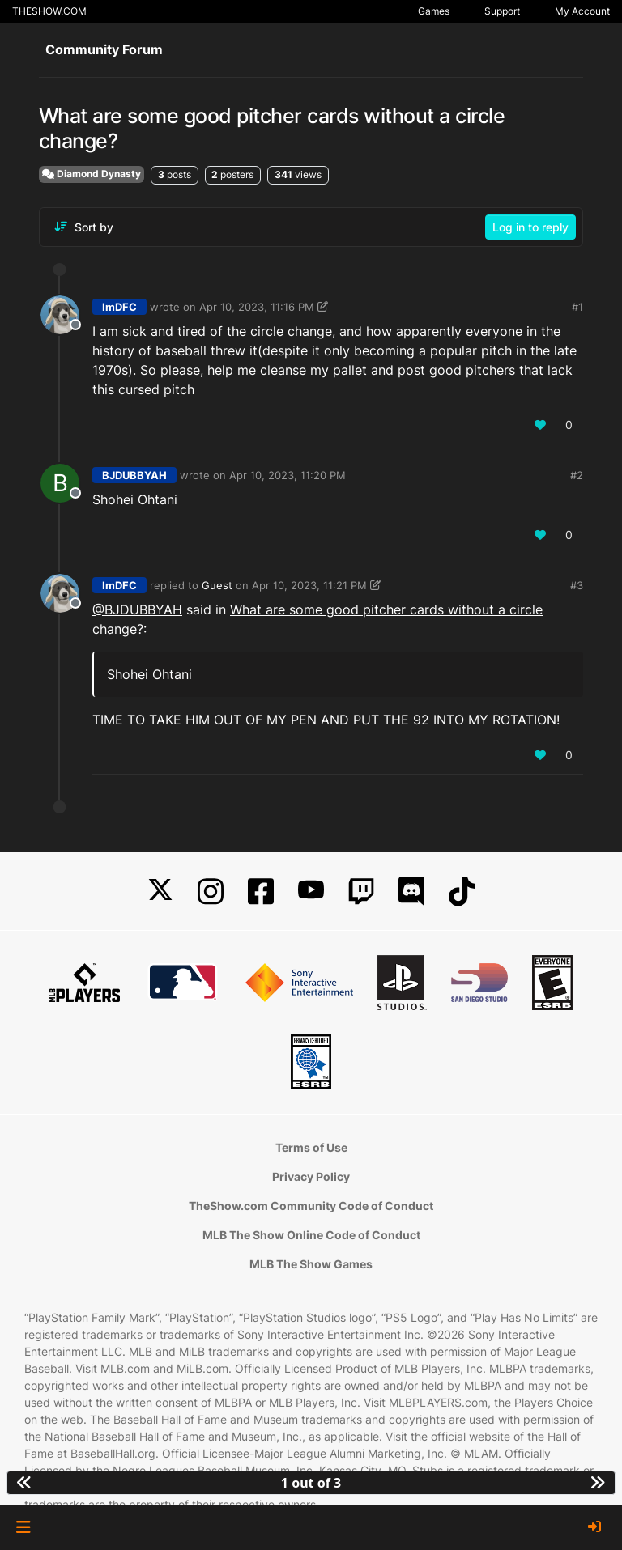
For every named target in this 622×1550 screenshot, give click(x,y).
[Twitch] (361, 892)
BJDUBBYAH (134, 475)
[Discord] (411, 892)
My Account (582, 11)
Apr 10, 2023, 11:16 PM (256, 306)
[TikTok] (462, 892)
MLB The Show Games (311, 1264)
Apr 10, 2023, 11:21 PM (309, 585)
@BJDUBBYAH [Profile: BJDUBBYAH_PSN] (137, 609)
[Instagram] (211, 892)
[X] (160, 892)
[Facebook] (261, 892)
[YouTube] (311, 892)
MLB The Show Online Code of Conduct (311, 1235)
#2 (576, 475)
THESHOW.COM (49, 11)
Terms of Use (311, 1147)
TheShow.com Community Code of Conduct (311, 1205)
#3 (576, 585)
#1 (577, 306)
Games (433, 11)
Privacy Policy (311, 1176)
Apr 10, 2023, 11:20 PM (287, 475)
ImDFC (119, 306)
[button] (23, 1527)
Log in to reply (530, 227)
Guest (217, 585)
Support (502, 11)
